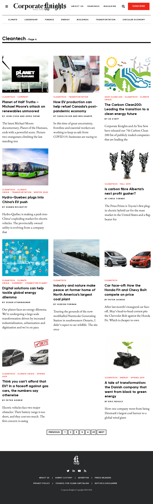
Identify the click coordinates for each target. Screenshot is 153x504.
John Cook (12, 116)
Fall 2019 (125, 184)
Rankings (93, 6)
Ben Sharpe (85, 116)
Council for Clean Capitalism (72, 483)
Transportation (105, 20)
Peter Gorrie (116, 300)
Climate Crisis (25, 374)
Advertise (83, 478)
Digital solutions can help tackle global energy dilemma (23, 293)
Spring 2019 (138, 378)
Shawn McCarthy (16, 207)
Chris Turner (116, 199)
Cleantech (8, 97)
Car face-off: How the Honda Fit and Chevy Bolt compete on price (126, 290)
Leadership (31, 20)
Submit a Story (63, 478)
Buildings (83, 20)
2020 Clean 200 (113, 97)
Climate (12, 20)
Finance (49, 20)
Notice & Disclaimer (106, 483)
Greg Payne (33, 116)
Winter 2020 (41, 192)
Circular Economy (134, 20)
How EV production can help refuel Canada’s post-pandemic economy (75, 106)
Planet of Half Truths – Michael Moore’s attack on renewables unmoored (23, 106)
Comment (22, 97)
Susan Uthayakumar (18, 302)
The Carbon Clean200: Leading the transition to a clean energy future (127, 109)
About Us (77, 6)
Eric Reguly (115, 402)
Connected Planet (36, 283)
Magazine (110, 6)
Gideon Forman (66, 304)
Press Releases (103, 478)
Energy (65, 20)
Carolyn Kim (64, 116)
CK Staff (113, 119)
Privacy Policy (41, 483)
